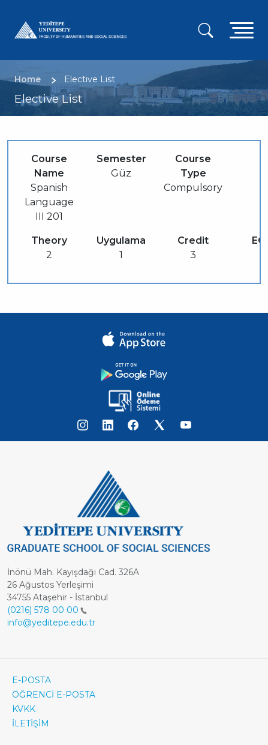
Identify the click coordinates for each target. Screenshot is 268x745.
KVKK (23, 709)
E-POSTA (31, 680)
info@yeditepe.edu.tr (51, 622)
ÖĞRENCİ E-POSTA (53, 694)
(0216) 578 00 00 (47, 610)
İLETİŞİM (30, 723)
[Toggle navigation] (242, 29)
